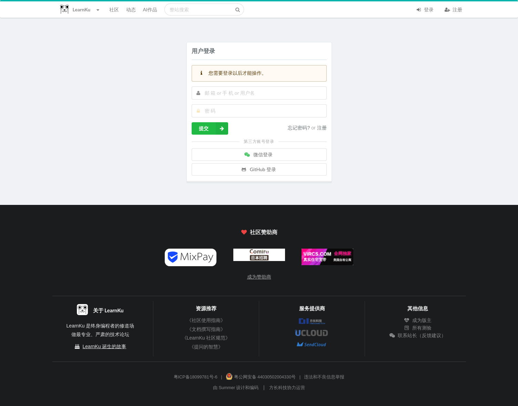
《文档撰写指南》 (206, 329)
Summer (227, 387)
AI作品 (150, 9)
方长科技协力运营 (287, 387)
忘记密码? (299, 128)
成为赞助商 (259, 277)
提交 (213, 128)
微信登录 (258, 154)
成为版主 (417, 320)
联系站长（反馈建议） (417, 335)
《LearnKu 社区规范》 (206, 338)
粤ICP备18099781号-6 (195, 377)
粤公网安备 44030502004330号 (261, 377)
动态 (131, 9)
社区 (114, 9)
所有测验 (417, 328)
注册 (454, 9)
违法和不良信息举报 (324, 377)
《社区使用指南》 (206, 320)
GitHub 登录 (258, 169)
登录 (425, 9)
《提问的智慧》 (206, 347)
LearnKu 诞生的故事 (104, 346)
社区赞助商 (259, 232)
